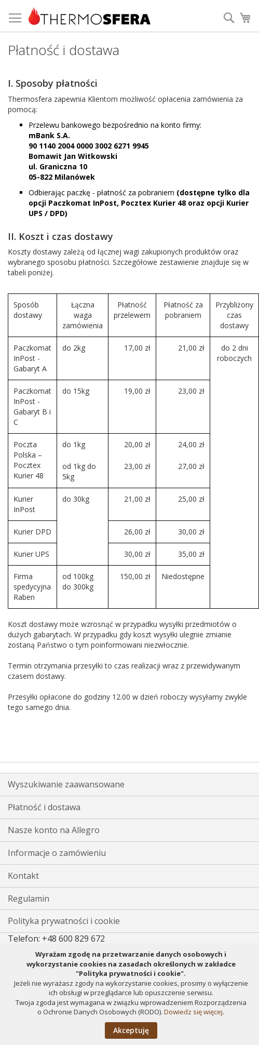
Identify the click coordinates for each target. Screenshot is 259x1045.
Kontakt (23, 875)
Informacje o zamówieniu (57, 853)
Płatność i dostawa (44, 807)
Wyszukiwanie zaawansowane (66, 784)
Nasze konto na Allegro (54, 830)
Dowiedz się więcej (193, 1011)
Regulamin (28, 898)
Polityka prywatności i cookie (64, 921)
